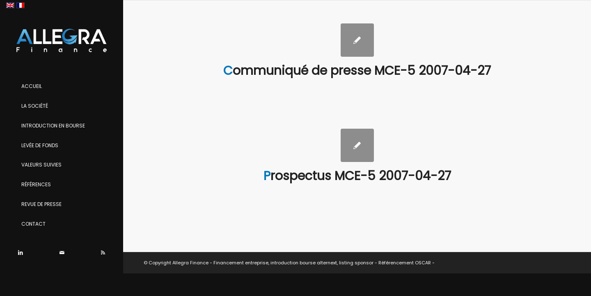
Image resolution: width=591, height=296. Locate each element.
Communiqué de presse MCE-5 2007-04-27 (357, 70)
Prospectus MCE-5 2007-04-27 (357, 176)
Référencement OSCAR (404, 262)
